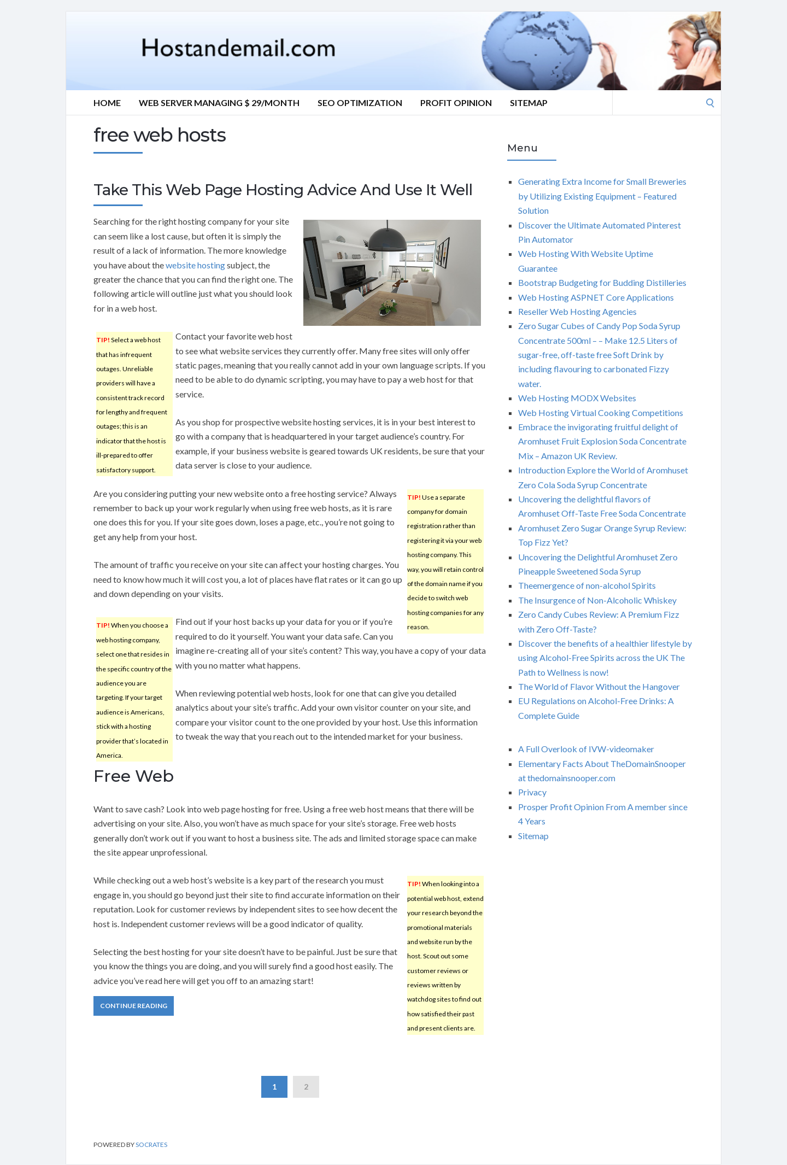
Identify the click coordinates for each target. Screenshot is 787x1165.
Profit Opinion (456, 102)
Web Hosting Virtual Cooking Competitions (600, 412)
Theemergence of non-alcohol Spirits (587, 585)
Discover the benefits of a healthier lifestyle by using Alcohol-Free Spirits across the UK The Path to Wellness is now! (605, 657)
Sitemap (529, 102)
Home (107, 102)
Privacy (532, 792)
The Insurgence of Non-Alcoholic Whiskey (597, 600)
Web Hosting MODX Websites (577, 398)
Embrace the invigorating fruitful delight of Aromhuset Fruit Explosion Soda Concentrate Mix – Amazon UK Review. (602, 441)
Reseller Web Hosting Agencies (577, 311)
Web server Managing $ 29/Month (219, 102)
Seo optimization (360, 102)
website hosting (195, 265)
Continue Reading (133, 1006)
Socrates (151, 1144)
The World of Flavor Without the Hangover (599, 686)
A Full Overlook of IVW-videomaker (586, 749)
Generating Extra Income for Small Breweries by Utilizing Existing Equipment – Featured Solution (602, 195)
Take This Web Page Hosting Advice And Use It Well (282, 189)
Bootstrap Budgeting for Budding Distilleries (602, 282)
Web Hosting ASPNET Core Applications (596, 297)
